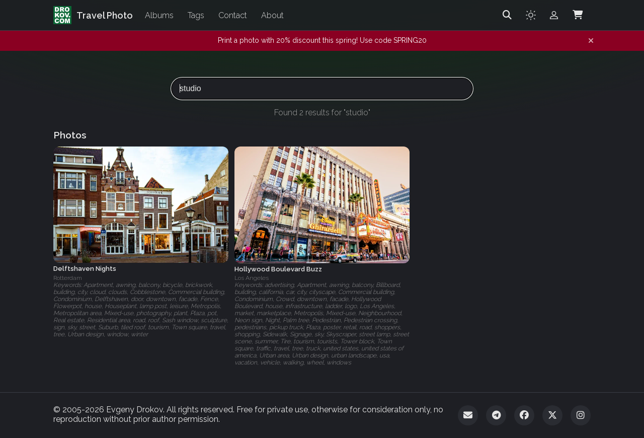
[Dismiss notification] (591, 41)
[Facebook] (524, 415)
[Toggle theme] (530, 15)
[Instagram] (581, 415)
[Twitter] (552, 415)
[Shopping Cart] (578, 15)
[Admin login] (553, 15)
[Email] (468, 415)
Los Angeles (251, 277)
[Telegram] (496, 415)
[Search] (507, 15)
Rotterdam (67, 277)
